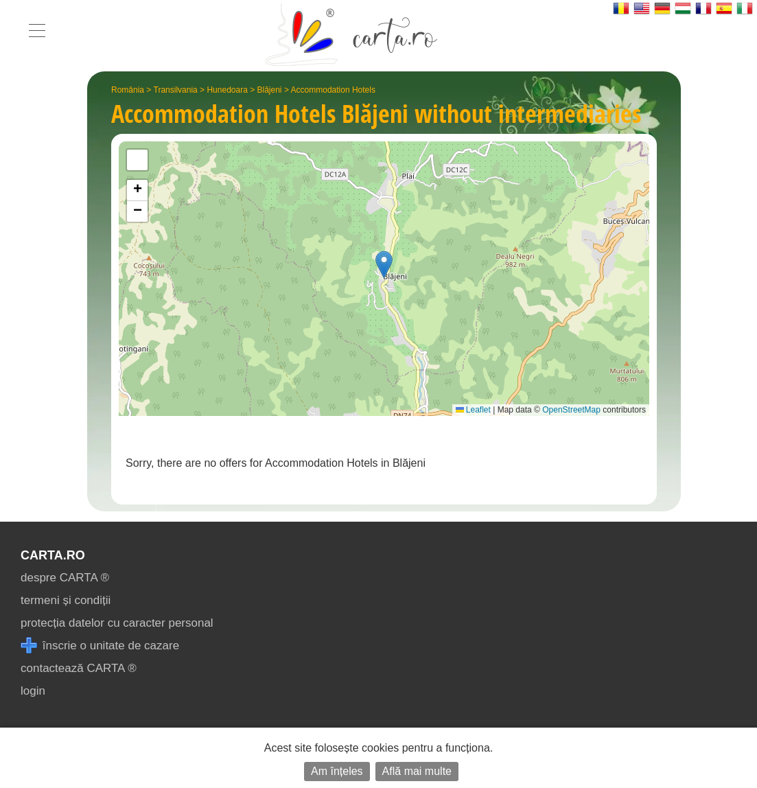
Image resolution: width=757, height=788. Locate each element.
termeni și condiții (65, 600)
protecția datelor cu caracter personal (117, 622)
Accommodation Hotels (333, 90)
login (33, 690)
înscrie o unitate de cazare (100, 645)
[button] (384, 265)
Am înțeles (337, 771)
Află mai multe (417, 771)
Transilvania (176, 90)
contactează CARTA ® (79, 668)
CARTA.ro (53, 555)
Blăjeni (269, 90)
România (127, 90)
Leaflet (473, 410)
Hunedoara (227, 90)
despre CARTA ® (65, 577)
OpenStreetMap (571, 410)
